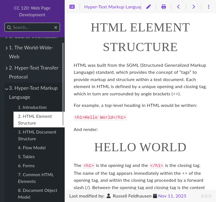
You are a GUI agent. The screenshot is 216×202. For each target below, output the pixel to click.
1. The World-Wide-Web (31, 52)
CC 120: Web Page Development (32, 11)
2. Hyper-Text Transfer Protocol (33, 72)
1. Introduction (32, 107)
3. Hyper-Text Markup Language (33, 92)
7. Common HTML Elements (36, 178)
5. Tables (26, 156)
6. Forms (26, 165)
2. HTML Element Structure (35, 119)
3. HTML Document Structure (37, 135)
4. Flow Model (32, 147)
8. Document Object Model (37, 193)
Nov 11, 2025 (172, 195)
